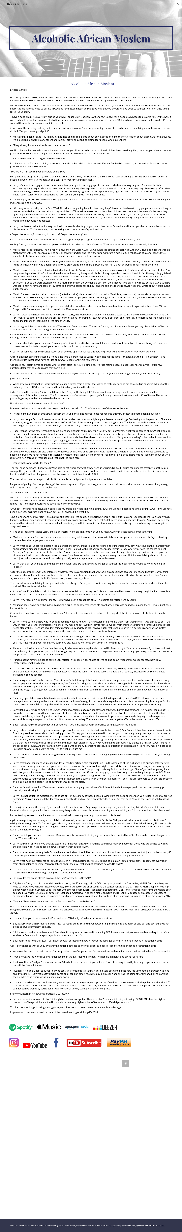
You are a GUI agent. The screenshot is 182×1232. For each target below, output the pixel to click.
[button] (178, 4)
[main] (91, 38)
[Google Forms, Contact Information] (91, 1138)
